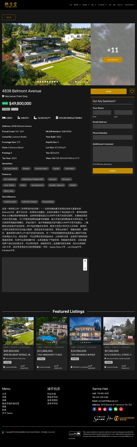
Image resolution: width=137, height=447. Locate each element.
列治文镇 (51, 393)
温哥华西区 (52, 400)
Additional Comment (103, 144)
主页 (71, 4)
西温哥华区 (52, 397)
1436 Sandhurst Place (49, 354)
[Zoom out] (85, 265)
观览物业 (76, 4)
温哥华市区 (52, 403)
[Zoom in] (85, 261)
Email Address (100, 122)
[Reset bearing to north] (85, 269)
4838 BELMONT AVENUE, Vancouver (17, 354)
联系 (110, 4)
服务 (93, 4)
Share (108, 91)
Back (9, 17)
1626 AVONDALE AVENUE (83, 354)
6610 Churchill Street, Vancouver (119, 354)
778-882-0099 (103, 393)
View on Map (81, 82)
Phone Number (100, 133)
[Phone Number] (113, 137)
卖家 (4, 400)
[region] (45, 275)
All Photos (113, 60)
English (120, 4)
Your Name (99, 108)
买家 (4, 397)
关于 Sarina (7, 413)
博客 (114, 4)
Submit (113, 171)
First (94, 117)
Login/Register (129, 4)
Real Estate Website (33, 432)
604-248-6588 (102, 397)
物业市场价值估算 (10, 403)
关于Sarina (101, 4)
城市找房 (85, 4)
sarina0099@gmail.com (108, 401)
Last (115, 117)
